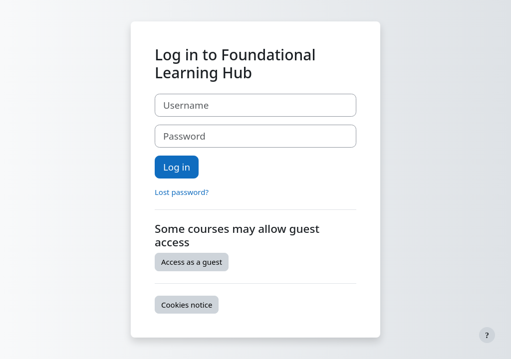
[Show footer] (487, 335)
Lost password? (182, 192)
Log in (176, 167)
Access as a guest (191, 262)
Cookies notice (186, 305)
